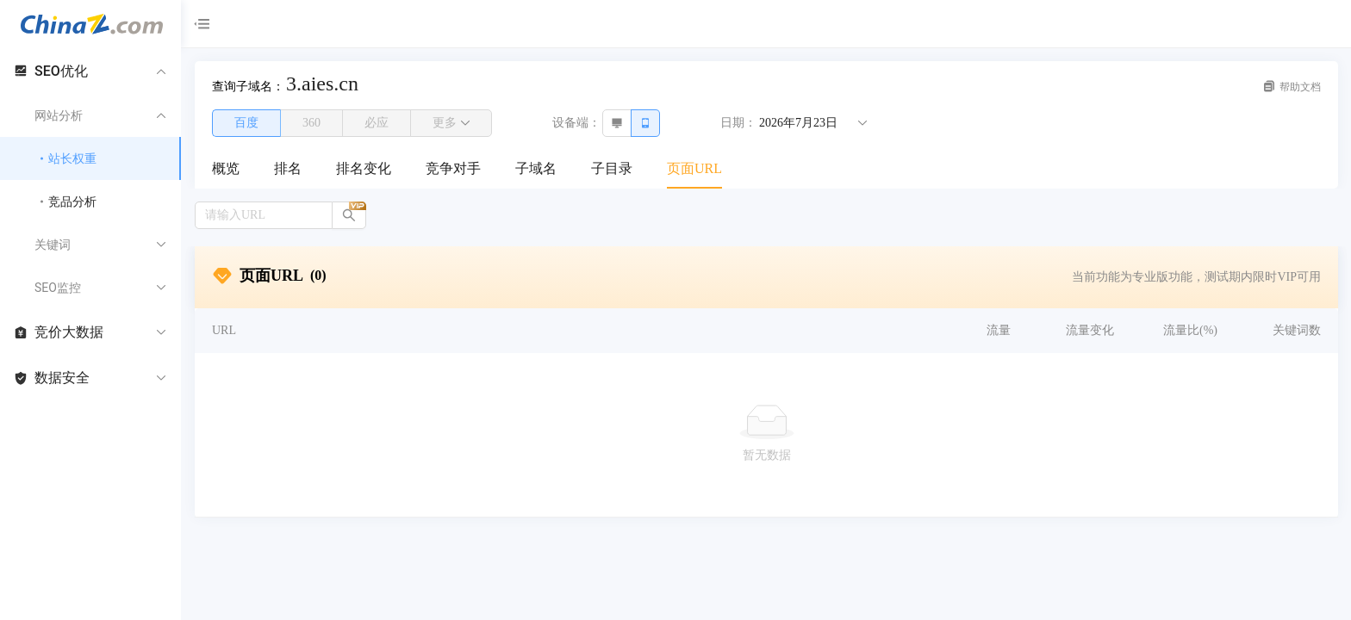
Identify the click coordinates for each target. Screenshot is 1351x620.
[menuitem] (226, 169)
